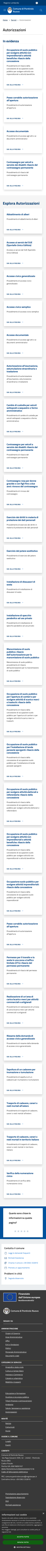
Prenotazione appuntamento (16, 1493)
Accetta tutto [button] (23, 1537)
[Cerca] (41, 10)
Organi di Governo (12, 1333)
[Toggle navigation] (4, 10)
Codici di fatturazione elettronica (14, 1471)
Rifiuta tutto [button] (23, 1542)
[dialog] (23, 1531)
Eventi (8, 1445)
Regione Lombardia (11, 2)
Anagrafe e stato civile (14, 1367)
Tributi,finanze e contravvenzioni (18, 1400)
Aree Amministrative (13, 1337)
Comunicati (10, 1427)
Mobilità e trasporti (13, 1382)
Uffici (7, 1340)
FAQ (7, 1501)
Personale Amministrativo (15, 1352)
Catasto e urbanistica (14, 1378)
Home (5, 20)
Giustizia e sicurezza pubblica (17, 1397)
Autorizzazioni (11, 1412)
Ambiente (9, 1404)
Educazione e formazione (15, 1393)
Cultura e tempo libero (14, 1370)
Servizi (13, 20)
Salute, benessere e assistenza (17, 1408)
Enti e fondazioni (12, 1344)
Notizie (8, 1423)
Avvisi (7, 1430)
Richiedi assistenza (13, 1504)
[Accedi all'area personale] (36, 3)
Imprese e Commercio (14, 1374)
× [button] (43, 1513)
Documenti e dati (12, 1355)
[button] (23, 1547)
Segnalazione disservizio (15, 1497)
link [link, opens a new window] (10, 1532)
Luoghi (8, 1441)
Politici (8, 1348)
